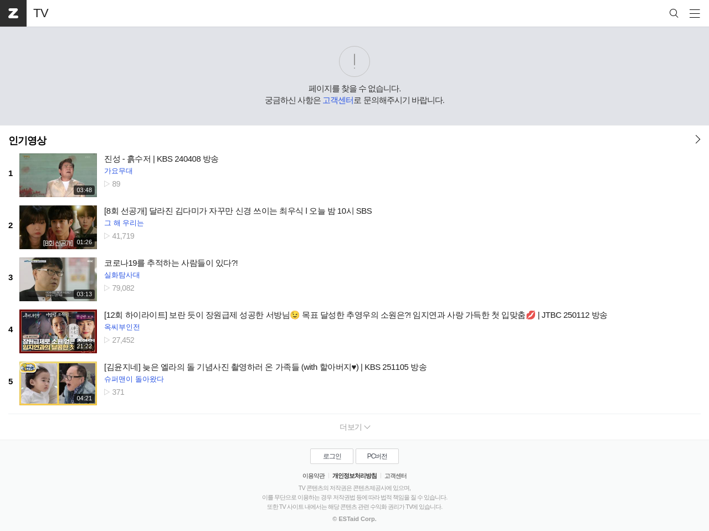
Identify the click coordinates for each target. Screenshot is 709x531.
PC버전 (377, 456)
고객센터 (337, 100)
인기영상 (27, 140)
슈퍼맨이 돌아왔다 (134, 379)
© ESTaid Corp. (354, 518)
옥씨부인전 (122, 327)
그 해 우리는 (124, 223)
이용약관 (313, 475)
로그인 (332, 456)
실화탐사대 (122, 275)
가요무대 (118, 171)
